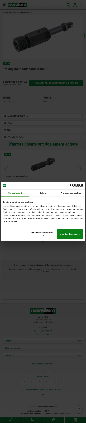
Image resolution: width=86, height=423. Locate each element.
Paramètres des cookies (42, 233)
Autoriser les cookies (70, 234)
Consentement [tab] (15, 193)
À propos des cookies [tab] (71, 193)
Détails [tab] (43, 193)
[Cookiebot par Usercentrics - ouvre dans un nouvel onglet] (72, 185)
